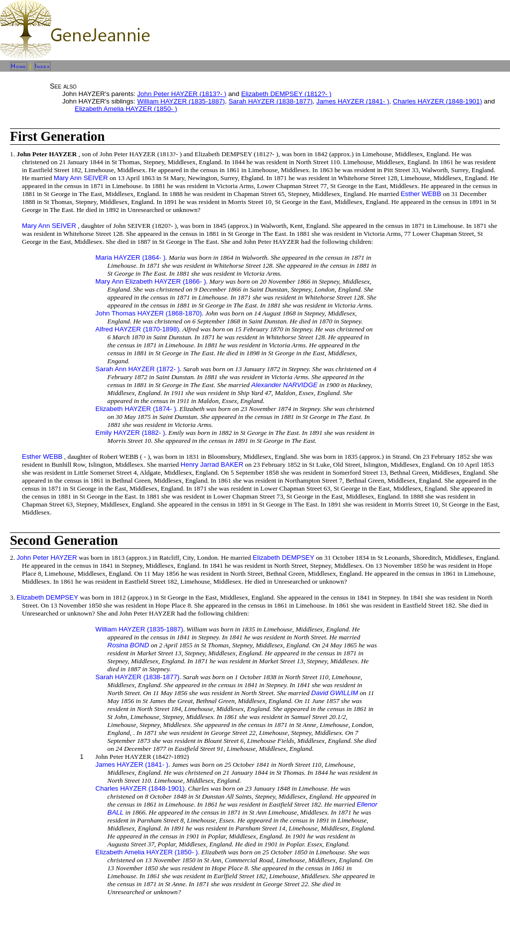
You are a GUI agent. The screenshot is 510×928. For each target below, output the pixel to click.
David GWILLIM (334, 693)
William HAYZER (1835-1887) (181, 101)
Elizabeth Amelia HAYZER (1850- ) (126, 108)
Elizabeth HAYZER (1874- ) (136, 408)
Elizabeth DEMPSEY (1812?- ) (286, 94)
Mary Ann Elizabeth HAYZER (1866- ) (151, 281)
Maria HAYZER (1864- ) (130, 257)
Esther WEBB (420, 194)
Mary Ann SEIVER (81, 178)
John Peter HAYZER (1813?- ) (181, 94)
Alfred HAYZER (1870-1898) (137, 329)
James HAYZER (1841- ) (352, 101)
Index (42, 66)
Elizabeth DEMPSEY (283, 557)
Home (18, 66)
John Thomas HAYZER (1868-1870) (149, 313)
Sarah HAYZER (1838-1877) (271, 101)
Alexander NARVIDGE (285, 385)
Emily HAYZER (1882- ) (130, 432)
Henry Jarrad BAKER (212, 464)
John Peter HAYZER (46, 557)
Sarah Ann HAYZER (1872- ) (138, 369)
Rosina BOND (128, 645)
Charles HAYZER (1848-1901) (437, 101)
